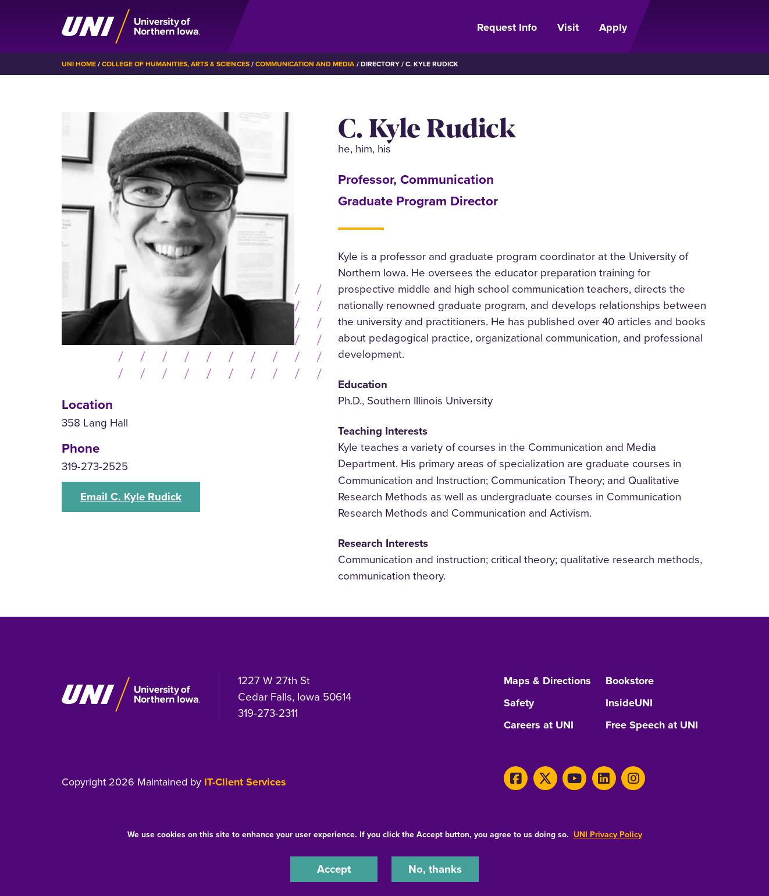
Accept (334, 869)
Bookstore (630, 681)
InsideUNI (629, 703)
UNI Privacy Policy (608, 834)
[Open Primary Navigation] (674, 26)
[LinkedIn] (604, 778)
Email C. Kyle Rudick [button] (130, 496)
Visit (568, 27)
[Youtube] (574, 778)
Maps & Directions (547, 681)
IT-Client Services (245, 782)
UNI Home (79, 64)
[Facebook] (516, 778)
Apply (613, 27)
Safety (519, 703)
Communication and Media (305, 64)
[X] (545, 778)
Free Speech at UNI (652, 726)
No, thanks (435, 869)
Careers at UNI (539, 726)
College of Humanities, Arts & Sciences (175, 64)
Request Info (507, 27)
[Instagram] (633, 778)
